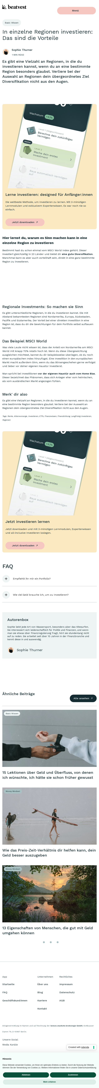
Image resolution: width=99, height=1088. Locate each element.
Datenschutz (67, 993)
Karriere (42, 1001)
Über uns (42, 985)
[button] (49, 578)
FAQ (4, 993)
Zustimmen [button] (73, 1075)
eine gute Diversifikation (77, 254)
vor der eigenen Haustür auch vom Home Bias (66, 373)
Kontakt (42, 1010)
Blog (40, 993)
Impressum (66, 985)
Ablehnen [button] (26, 1075)
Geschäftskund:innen (14, 1001)
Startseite (8, 985)
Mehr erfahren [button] (49, 1082)
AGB (62, 1001)
